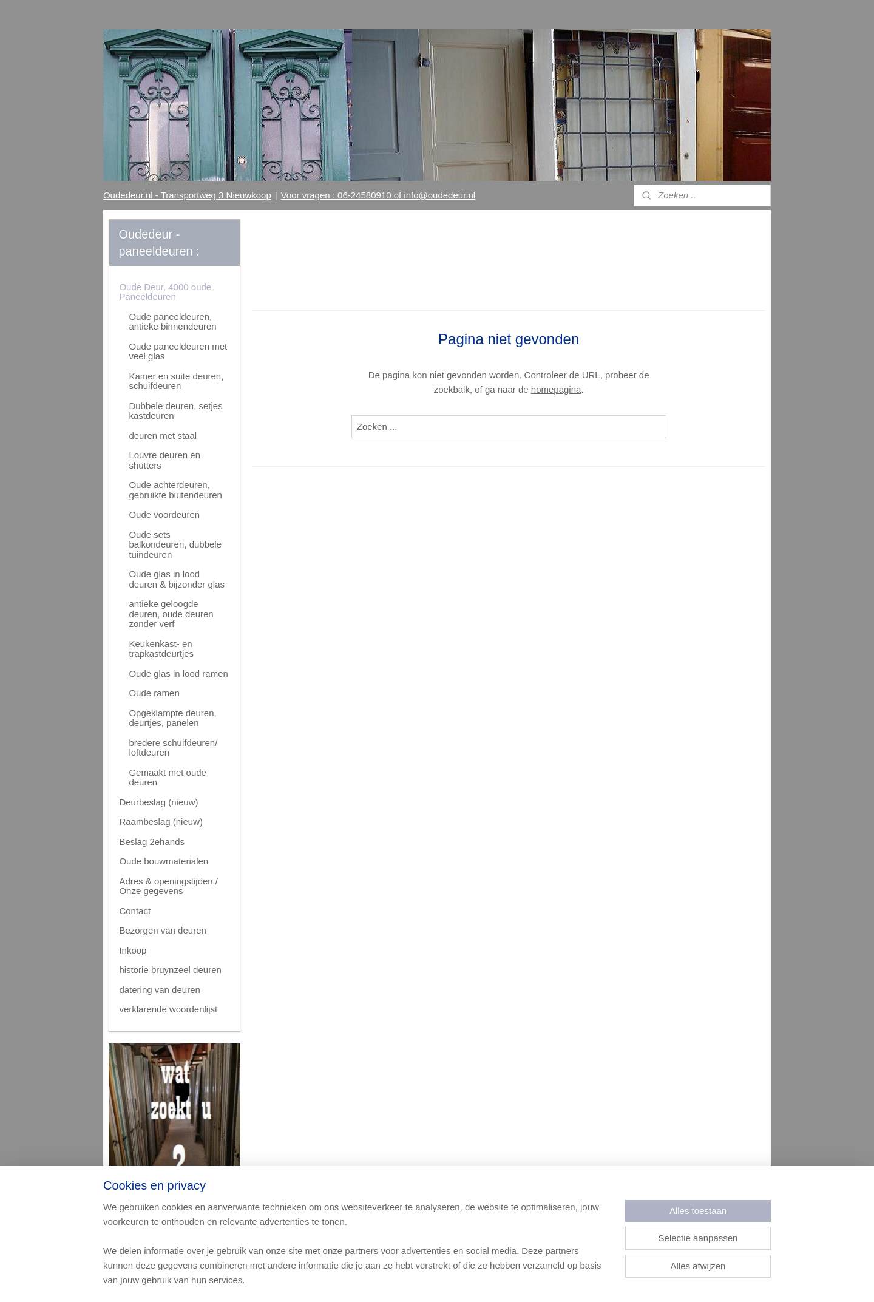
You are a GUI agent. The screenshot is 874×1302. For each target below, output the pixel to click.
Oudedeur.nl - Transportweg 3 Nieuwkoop (187, 195)
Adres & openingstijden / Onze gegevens (168, 886)
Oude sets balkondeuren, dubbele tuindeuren (175, 544)
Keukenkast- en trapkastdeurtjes (161, 649)
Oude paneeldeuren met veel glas (178, 351)
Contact (135, 911)
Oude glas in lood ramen (178, 673)
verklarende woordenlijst (168, 1009)
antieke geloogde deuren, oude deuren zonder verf (171, 613)
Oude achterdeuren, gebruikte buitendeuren (175, 490)
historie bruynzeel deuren (170, 970)
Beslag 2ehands (152, 841)
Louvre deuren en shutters (164, 460)
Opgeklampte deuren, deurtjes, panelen (172, 718)
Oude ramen (154, 693)
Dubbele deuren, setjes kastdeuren (175, 411)
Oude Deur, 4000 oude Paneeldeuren (165, 292)
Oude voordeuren (164, 514)
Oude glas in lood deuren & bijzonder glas (177, 579)
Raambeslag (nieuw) (161, 821)
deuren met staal (163, 435)
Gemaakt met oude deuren (167, 777)
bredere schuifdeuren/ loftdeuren (173, 747)
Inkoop (132, 950)
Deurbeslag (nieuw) (158, 802)
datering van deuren (159, 990)
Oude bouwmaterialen (163, 861)
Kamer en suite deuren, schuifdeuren (176, 381)
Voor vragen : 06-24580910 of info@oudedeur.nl (378, 195)
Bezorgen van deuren (162, 930)
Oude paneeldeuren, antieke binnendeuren (172, 321)
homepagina (556, 389)
